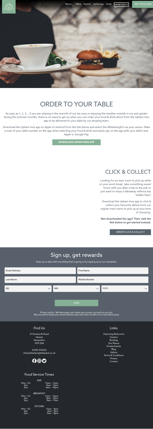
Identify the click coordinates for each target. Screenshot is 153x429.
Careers (114, 338)
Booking (114, 341)
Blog (113, 350)
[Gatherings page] (98, 4)
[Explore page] (87, 4)
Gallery (113, 353)
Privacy (113, 359)
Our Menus (113, 344)
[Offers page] (78, 4)
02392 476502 (39, 350)
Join (76, 303)
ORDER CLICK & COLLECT (130, 232)
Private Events (114, 347)
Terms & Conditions (114, 356)
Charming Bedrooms (113, 334)
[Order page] (109, 4)
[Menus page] (69, 4)
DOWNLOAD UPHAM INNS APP (76, 142)
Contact (114, 362)
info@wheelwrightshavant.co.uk (39, 353)
